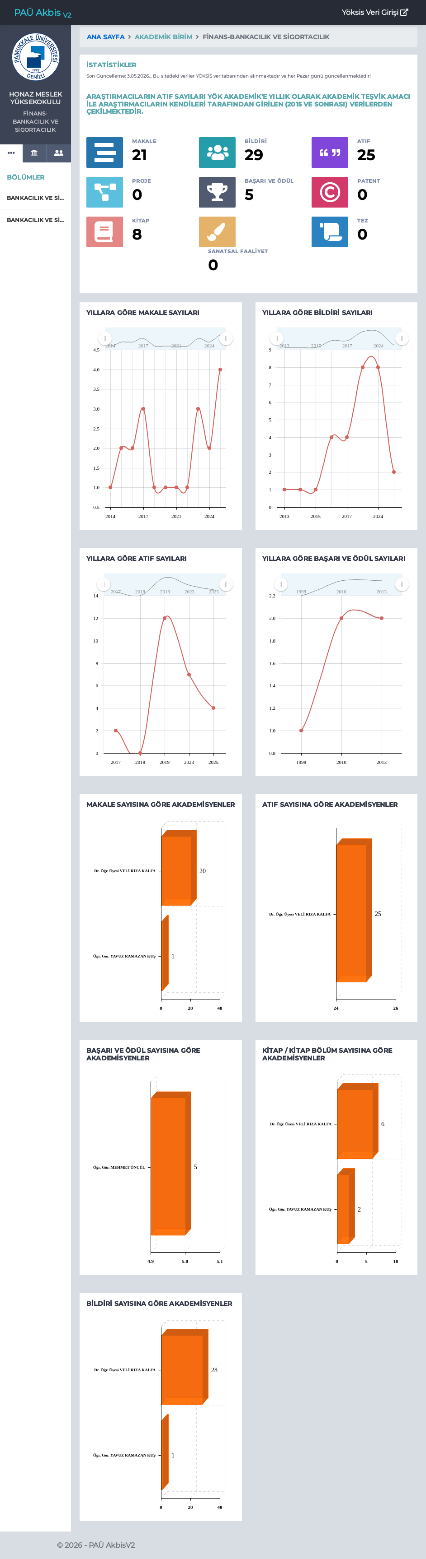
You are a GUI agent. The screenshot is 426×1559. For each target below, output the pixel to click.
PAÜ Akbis (42, 13)
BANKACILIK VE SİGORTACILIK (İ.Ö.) (35, 220)
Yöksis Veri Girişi (375, 12)
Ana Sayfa (105, 37)
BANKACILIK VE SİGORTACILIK (35, 197)
